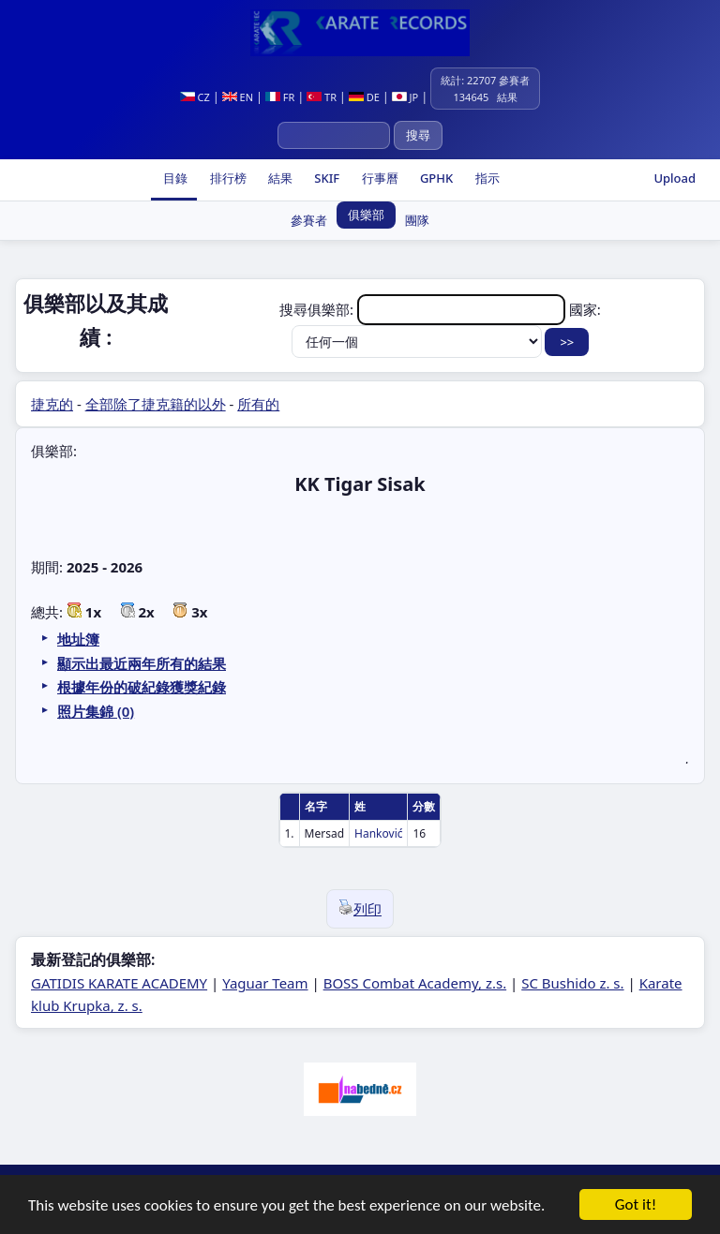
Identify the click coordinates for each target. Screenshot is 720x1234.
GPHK (435, 178)
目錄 (174, 178)
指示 (485, 178)
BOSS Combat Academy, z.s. (415, 983)
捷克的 (52, 403)
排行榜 (226, 178)
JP (405, 97)
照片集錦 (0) (95, 711)
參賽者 (309, 220)
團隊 (417, 220)
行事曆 (378, 178)
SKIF (325, 178)
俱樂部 (366, 214)
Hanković (378, 833)
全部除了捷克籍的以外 (155, 403)
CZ (195, 97)
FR (279, 97)
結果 (278, 178)
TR (322, 97)
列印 (360, 908)
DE (364, 97)
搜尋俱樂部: (424, 309)
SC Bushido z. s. (572, 983)
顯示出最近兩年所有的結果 (141, 663)
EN (237, 97)
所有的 (258, 403)
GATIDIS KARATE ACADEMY (119, 983)
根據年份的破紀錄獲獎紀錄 (141, 686)
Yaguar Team (265, 983)
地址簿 (78, 639)
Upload (674, 178)
